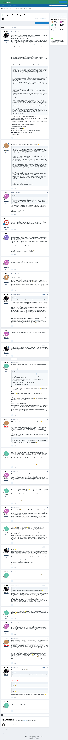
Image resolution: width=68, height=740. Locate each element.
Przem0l (6, 142)
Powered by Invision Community (34, 738)
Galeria (11, 8)
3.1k (6, 229)
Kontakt (38, 736)
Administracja (16, 8)
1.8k (6, 152)
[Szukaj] (54, 5)
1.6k (6, 203)
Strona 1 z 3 (14, 27)
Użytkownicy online (23, 8)
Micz (6, 192)
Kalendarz (6, 8)
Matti (6, 233)
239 (6, 371)
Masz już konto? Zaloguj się (53, 2)
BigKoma (6, 31)
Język (26, 736)
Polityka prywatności (32, 736)
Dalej (8, 27)
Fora (2, 8)
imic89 (6, 362)
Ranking (30, 8)
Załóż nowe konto (63, 2)
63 (6, 42)
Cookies (41, 736)
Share (36, 18)
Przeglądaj (4, 6)
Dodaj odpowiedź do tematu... (12, 724)
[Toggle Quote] (12, 66)
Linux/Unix (13, 19)
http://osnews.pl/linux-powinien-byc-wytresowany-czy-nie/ (21, 132)
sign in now (25, 720)
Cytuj (15, 137)
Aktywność (9, 5)
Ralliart (6, 218)
